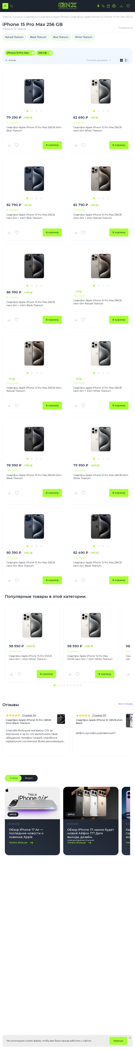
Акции (28, 951)
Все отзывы (125, 704)
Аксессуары (9, 941)
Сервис (28, 936)
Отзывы (28, 921)
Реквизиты (61, 926)
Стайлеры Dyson (89, 931)
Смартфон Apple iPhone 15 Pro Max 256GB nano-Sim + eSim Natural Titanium (97, 216)
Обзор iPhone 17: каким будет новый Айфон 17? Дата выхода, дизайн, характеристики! (90, 834)
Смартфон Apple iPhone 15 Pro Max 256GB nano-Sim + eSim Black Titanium (30, 304)
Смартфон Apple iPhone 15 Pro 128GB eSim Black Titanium (28, 722)
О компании (62, 916)
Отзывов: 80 (99, 715)
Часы (5, 931)
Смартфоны (9, 916)
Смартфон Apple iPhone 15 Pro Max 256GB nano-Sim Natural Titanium (97, 302)
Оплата (28, 931)
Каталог (8, 908)
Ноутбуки (8, 926)
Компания (63, 908)
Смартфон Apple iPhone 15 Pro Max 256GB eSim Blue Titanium (33, 129)
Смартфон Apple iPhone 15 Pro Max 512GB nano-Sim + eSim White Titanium (89, 658)
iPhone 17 (85, 916)
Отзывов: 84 (29, 715)
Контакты (60, 931)
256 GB (42, 52)
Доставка (29, 926)
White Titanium (84, 37)
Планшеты (8, 921)
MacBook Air (87, 946)
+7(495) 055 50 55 (17, 974)
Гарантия (29, 941)
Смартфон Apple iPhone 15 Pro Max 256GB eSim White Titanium (100, 477)
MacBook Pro (87, 941)
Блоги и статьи (63, 921)
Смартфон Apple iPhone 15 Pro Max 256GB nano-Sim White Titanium (97, 129)
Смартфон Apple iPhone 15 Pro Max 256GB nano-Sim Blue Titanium (30, 564)
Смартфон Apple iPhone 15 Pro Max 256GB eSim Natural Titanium (33, 390)
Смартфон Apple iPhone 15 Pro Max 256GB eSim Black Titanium (33, 477)
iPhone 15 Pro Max (18, 52)
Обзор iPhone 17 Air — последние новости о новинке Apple (26, 833)
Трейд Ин (30, 946)
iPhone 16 (85, 921)
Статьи (14, 778)
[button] (27, 111)
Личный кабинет (34, 916)
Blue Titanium (61, 37)
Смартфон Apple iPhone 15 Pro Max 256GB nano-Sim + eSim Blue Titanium (30, 216)
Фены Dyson (87, 926)
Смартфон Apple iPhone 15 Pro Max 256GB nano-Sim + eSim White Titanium (97, 390)
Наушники (8, 936)
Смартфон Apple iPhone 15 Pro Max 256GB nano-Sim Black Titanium (97, 564)
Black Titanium (38, 37)
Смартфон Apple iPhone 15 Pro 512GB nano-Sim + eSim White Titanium (30, 658)
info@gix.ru (13, 979)
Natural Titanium (14, 37)
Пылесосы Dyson (90, 936)
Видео (29, 778)
